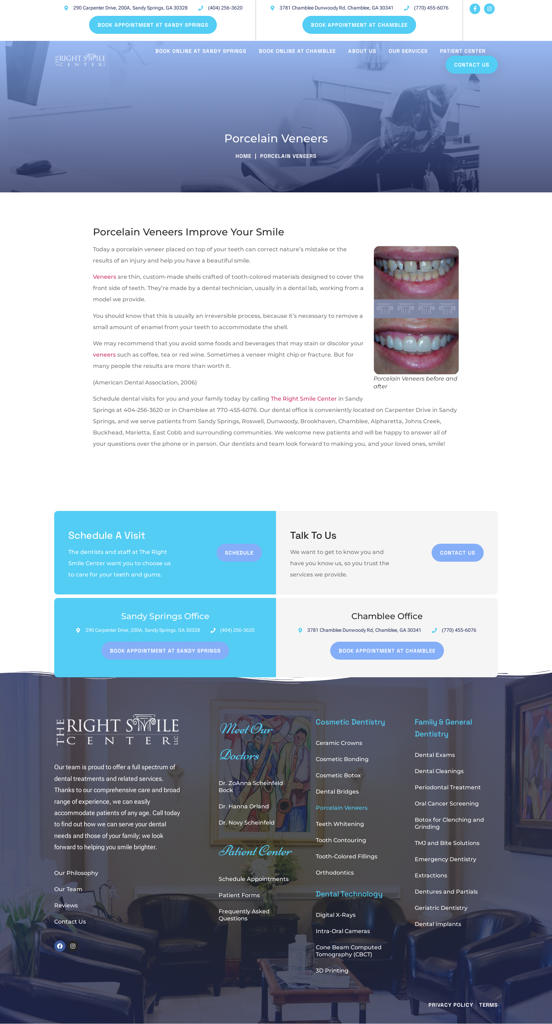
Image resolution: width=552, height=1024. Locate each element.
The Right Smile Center (304, 398)
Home (243, 156)
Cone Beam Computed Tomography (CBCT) (349, 951)
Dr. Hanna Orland (244, 806)
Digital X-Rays (336, 915)
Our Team (68, 889)
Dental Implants (438, 924)
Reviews (66, 905)
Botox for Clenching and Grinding (449, 823)
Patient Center (462, 51)
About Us (362, 51)
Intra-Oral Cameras (343, 931)
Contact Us (70, 921)
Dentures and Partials (446, 891)
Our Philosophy (76, 873)
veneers (104, 354)
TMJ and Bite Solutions (447, 843)
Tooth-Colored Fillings (346, 856)
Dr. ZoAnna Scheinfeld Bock (251, 787)
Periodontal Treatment (448, 787)
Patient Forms (239, 895)
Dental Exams (435, 755)
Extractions (431, 875)
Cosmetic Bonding (342, 759)
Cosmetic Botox (338, 775)
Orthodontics (335, 872)
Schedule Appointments (254, 879)
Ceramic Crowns (339, 743)
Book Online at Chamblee (297, 51)
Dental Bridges (337, 791)
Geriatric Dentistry (441, 908)
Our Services (408, 51)
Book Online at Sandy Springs (200, 51)
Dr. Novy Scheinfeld (247, 822)
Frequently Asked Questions (244, 915)
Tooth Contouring (341, 840)
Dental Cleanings (439, 771)
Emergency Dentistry (445, 859)
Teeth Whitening (340, 824)
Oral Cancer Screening (447, 803)
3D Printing (332, 970)
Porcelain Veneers (342, 807)
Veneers (104, 276)
